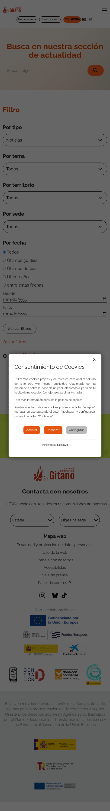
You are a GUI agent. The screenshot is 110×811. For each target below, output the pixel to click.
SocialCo (62, 444)
